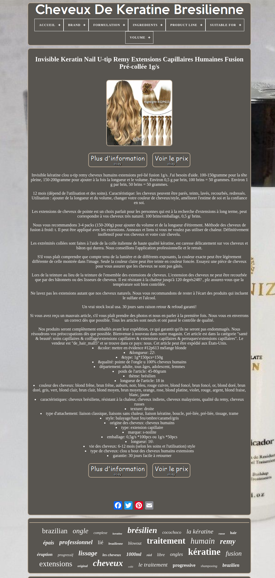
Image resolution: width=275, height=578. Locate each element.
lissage (87, 553)
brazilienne (116, 543)
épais (48, 542)
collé (130, 566)
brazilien (230, 565)
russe (221, 533)
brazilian (54, 531)
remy (228, 541)
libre (161, 554)
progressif (65, 555)
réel (149, 555)
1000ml (133, 554)
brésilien (142, 530)
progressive (184, 565)
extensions (55, 563)
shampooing (209, 566)
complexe (100, 533)
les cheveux (112, 555)
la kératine (199, 531)
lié (100, 542)
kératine (204, 552)
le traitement (152, 564)
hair (233, 533)
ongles (176, 554)
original (82, 566)
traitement (166, 540)
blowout (135, 543)
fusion (234, 553)
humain (203, 540)
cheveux (108, 563)
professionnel (76, 542)
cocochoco (171, 532)
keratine (117, 533)
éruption (45, 554)
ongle (80, 531)
